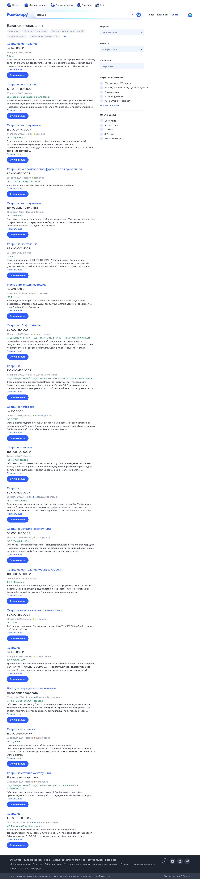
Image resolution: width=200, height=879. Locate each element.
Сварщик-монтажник (35, 31)
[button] (51, 64)
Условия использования (77, 864)
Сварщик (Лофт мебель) (24, 325)
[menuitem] (14, 5)
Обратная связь (53, 864)
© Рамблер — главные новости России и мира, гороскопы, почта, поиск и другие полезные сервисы (63, 859)
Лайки (13, 868)
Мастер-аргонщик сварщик (26, 284)
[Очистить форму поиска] (133, 15)
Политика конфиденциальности (137, 864)
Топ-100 (24, 868)
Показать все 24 (109, 105)
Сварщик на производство (44, 36)
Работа (174, 14)
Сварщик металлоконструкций (67, 31)
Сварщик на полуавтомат (25, 125)
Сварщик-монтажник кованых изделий (34, 569)
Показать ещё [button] (14, 69)
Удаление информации (105, 864)
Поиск (151, 14)
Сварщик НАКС (17, 36)
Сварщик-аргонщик (21, 729)
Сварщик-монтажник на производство (34, 610)
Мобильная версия (20, 864)
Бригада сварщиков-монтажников (31, 688)
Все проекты (37, 868)
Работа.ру (185, 876)
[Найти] (139, 15)
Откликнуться (18, 75)
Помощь (37, 864)
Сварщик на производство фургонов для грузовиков (44, 169)
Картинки (162, 14)
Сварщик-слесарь (19, 447)
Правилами (104, 876)
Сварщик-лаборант (20, 406)
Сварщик (13, 31)
